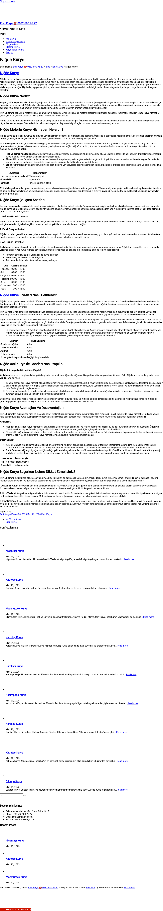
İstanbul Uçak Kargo (15, 41)
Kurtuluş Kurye (14, 637)
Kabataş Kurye (15, 752)
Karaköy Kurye (14, 723)
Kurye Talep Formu (15, 49)
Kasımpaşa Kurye (16, 695)
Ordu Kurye (13, 522)
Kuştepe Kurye (14, 579)
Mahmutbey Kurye (16, 608)
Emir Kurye (5, 514)
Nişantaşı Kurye (15, 551)
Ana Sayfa (11, 38)
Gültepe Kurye (14, 781)
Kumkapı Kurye (14, 666)
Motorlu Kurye (13, 47)
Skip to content (7, 1)
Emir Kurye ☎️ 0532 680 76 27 (18, 23)
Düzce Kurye (13, 519)
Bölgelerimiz (12, 44)
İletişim (9, 52)
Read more (128, 559)
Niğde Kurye (9, 73)
